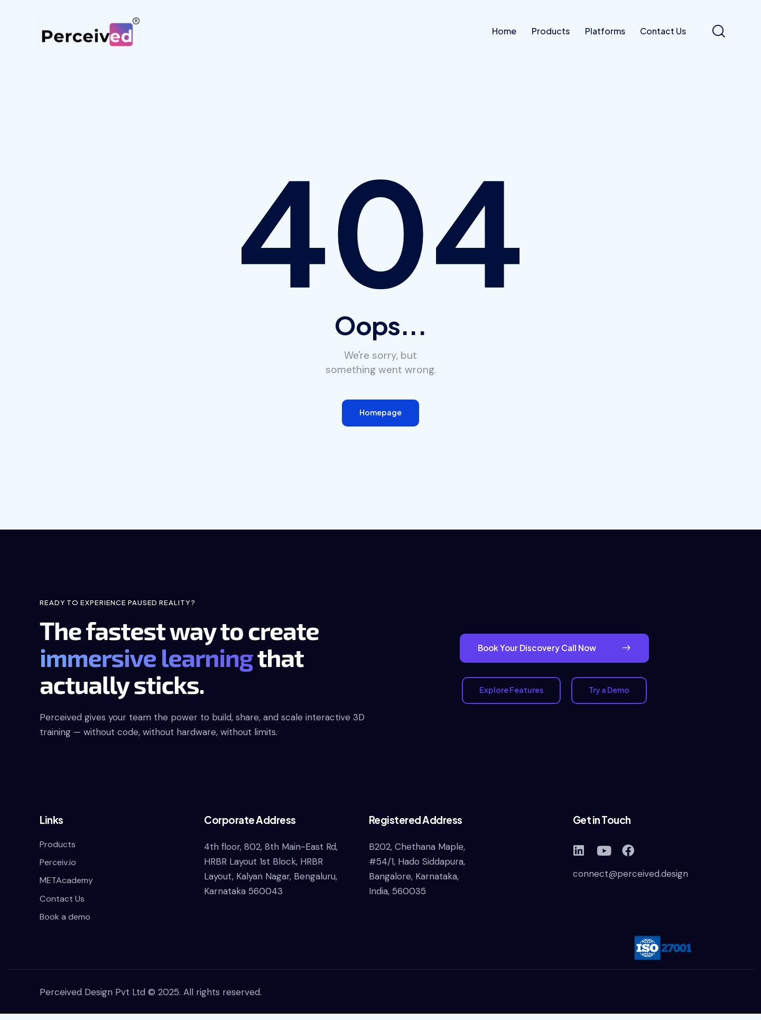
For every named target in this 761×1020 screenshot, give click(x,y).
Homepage (380, 415)
